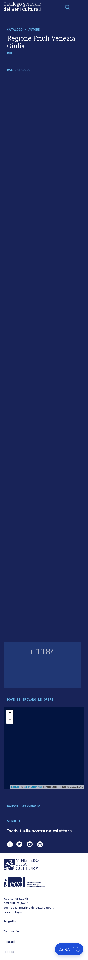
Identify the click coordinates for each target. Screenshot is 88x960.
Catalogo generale (22, 6)
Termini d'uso (13, 931)
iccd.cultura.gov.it (16, 899)
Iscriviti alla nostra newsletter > (40, 831)
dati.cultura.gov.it (16, 903)
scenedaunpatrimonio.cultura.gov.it (29, 908)
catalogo (15, 29)
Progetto (10, 921)
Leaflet (15, 786)
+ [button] (9, 713)
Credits (9, 952)
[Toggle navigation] (67, 7)
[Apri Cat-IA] (69, 949)
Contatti (9, 942)
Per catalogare (14, 912)
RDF (10, 53)
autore (34, 29)
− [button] (9, 720)
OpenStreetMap (33, 786)
